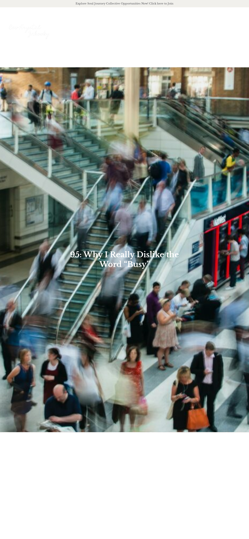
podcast (200, 27)
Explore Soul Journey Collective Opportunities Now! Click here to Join (124, 3)
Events (237, 27)
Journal (220, 27)
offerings (177, 27)
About (155, 27)
